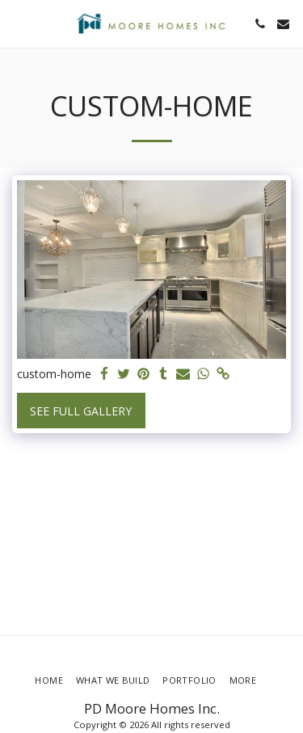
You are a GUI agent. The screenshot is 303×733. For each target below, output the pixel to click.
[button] (18, 23)
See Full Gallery (81, 411)
